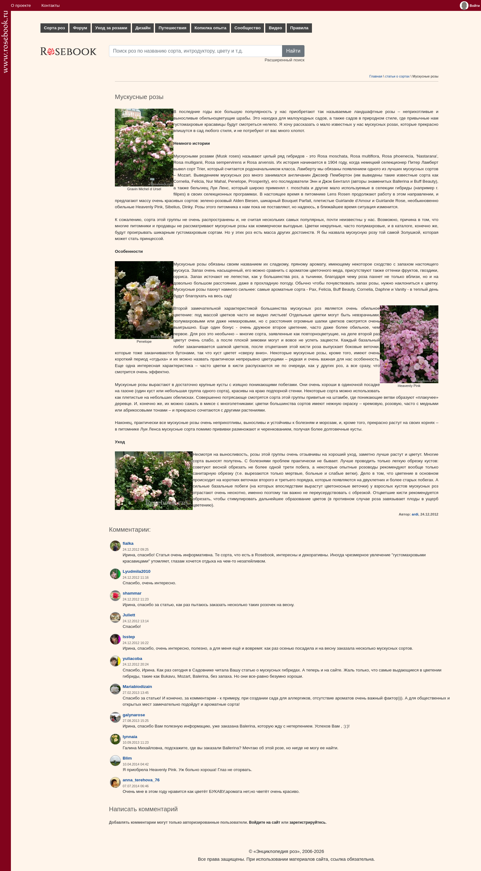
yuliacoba (132, 658)
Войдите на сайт (264, 822)
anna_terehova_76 (141, 780)
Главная (376, 76)
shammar (132, 593)
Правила (299, 28)
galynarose (134, 715)
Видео (275, 28)
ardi (415, 514)
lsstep (129, 636)
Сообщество (247, 28)
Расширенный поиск (284, 60)
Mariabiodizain (137, 686)
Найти (293, 51)
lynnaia (130, 736)
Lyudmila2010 (136, 571)
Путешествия (172, 28)
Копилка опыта (210, 28)
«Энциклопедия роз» (276, 851)
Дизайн (143, 28)
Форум (80, 28)
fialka (128, 543)
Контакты (50, 5)
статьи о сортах (397, 76)
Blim (127, 758)
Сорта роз (54, 28)
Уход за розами (111, 28)
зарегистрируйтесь (308, 822)
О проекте (21, 5)
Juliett (129, 615)
